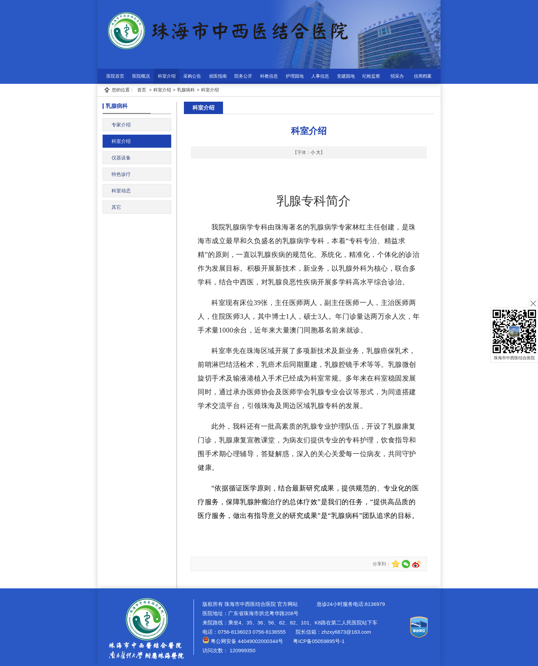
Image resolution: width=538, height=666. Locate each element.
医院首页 (115, 76)
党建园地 (346, 76)
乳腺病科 (186, 89)
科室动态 (121, 190)
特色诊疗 (121, 174)
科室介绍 (167, 76)
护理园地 (295, 76)
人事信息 (320, 76)
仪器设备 (121, 157)
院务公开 (243, 76)
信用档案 (423, 76)
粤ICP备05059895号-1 (318, 641)
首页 (141, 89)
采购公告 (192, 76)
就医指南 (218, 76)
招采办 (397, 76)
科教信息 (269, 76)
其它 (116, 207)
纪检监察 (371, 76)
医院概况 (141, 76)
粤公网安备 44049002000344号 (242, 641)
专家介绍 (121, 124)
